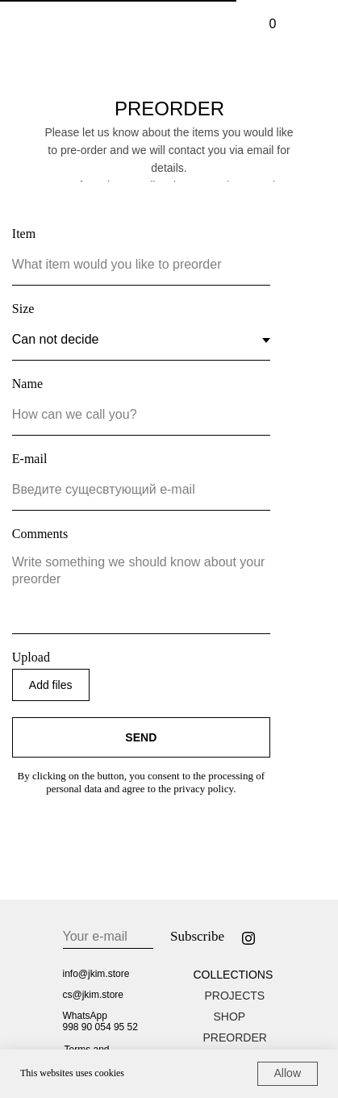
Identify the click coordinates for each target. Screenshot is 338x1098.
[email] (108, 937)
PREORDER (235, 1037)
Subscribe (197, 936)
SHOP (230, 1016)
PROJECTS (235, 995)
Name (27, 383)
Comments (40, 534)
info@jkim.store (96, 973)
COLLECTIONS (233, 974)
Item (23, 233)
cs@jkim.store (93, 994)
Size (23, 308)
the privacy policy (195, 789)
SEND (140, 737)
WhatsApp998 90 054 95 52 (100, 1021)
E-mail (30, 459)
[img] (302, 24)
